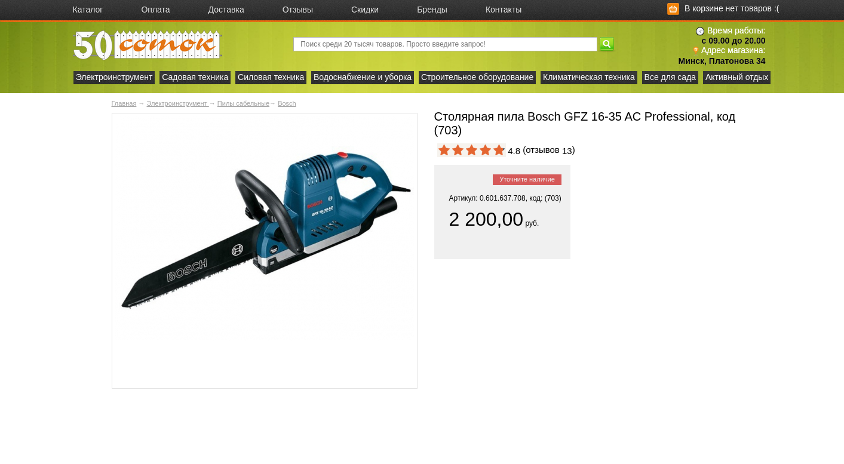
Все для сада (670, 77)
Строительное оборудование (477, 77)
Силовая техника (271, 77)
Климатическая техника (589, 77)
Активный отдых (736, 77)
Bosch (287, 103)
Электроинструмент (114, 77)
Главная (124, 103)
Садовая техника (195, 77)
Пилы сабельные (243, 103)
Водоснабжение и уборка (363, 77)
